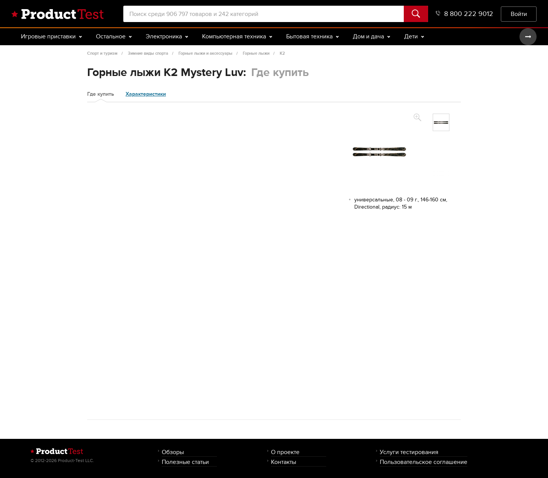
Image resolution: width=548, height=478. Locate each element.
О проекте (285, 452)
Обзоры (173, 452)
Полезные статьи (185, 461)
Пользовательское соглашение (423, 461)
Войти (519, 13)
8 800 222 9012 (464, 14)
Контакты (283, 461)
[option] (441, 122)
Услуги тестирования (409, 452)
